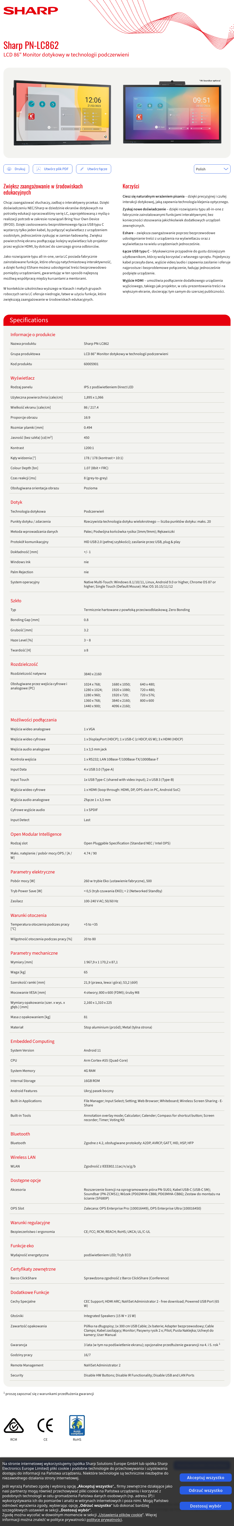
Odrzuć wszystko (206, 1490)
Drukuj (16, 168)
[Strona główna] (30, 10)
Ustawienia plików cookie (120, 1514)
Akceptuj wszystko (205, 1477)
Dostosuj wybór (205, 1506)
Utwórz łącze (93, 168)
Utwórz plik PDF (52, 168)
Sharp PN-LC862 (31, 45)
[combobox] (212, 169)
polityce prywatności (104, 1519)
